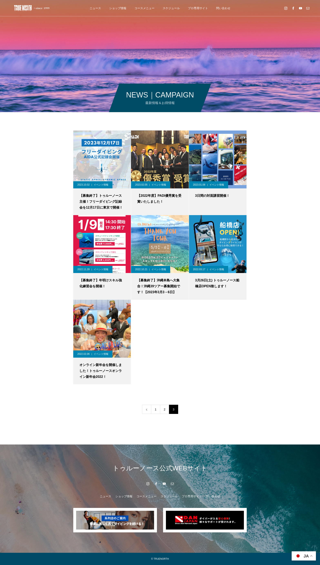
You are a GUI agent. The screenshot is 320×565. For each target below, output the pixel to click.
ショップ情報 (117, 8)
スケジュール (171, 8)
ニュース (95, 8)
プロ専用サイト (198, 8)
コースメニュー (144, 8)
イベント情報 (101, 184)
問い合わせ (223, 8)
